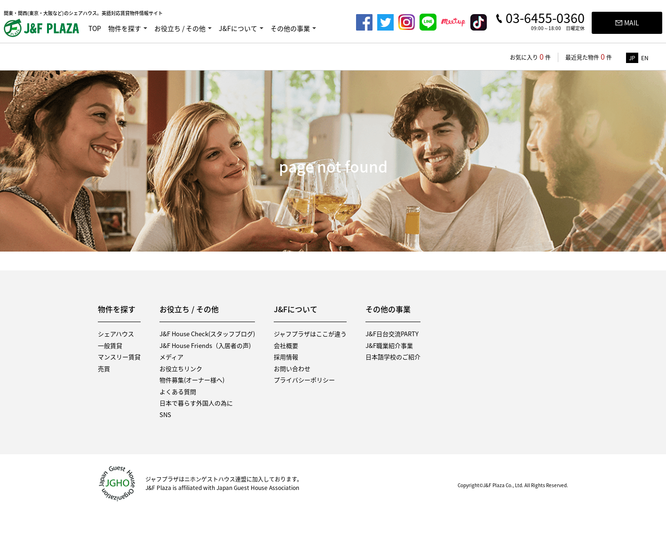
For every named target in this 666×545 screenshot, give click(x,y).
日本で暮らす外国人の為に (196, 402)
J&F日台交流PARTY (392, 333)
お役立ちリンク (180, 368)
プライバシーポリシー (304, 379)
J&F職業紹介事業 (389, 345)
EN (645, 58)
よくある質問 (177, 391)
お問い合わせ (292, 368)
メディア (171, 356)
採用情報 (286, 356)
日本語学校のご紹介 (392, 356)
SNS (165, 414)
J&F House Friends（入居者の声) (205, 345)
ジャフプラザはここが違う (310, 333)
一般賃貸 (110, 345)
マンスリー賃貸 (119, 356)
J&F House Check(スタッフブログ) (207, 333)
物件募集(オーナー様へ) (191, 379)
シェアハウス (116, 333)
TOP (94, 28)
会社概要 (286, 345)
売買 (104, 368)
